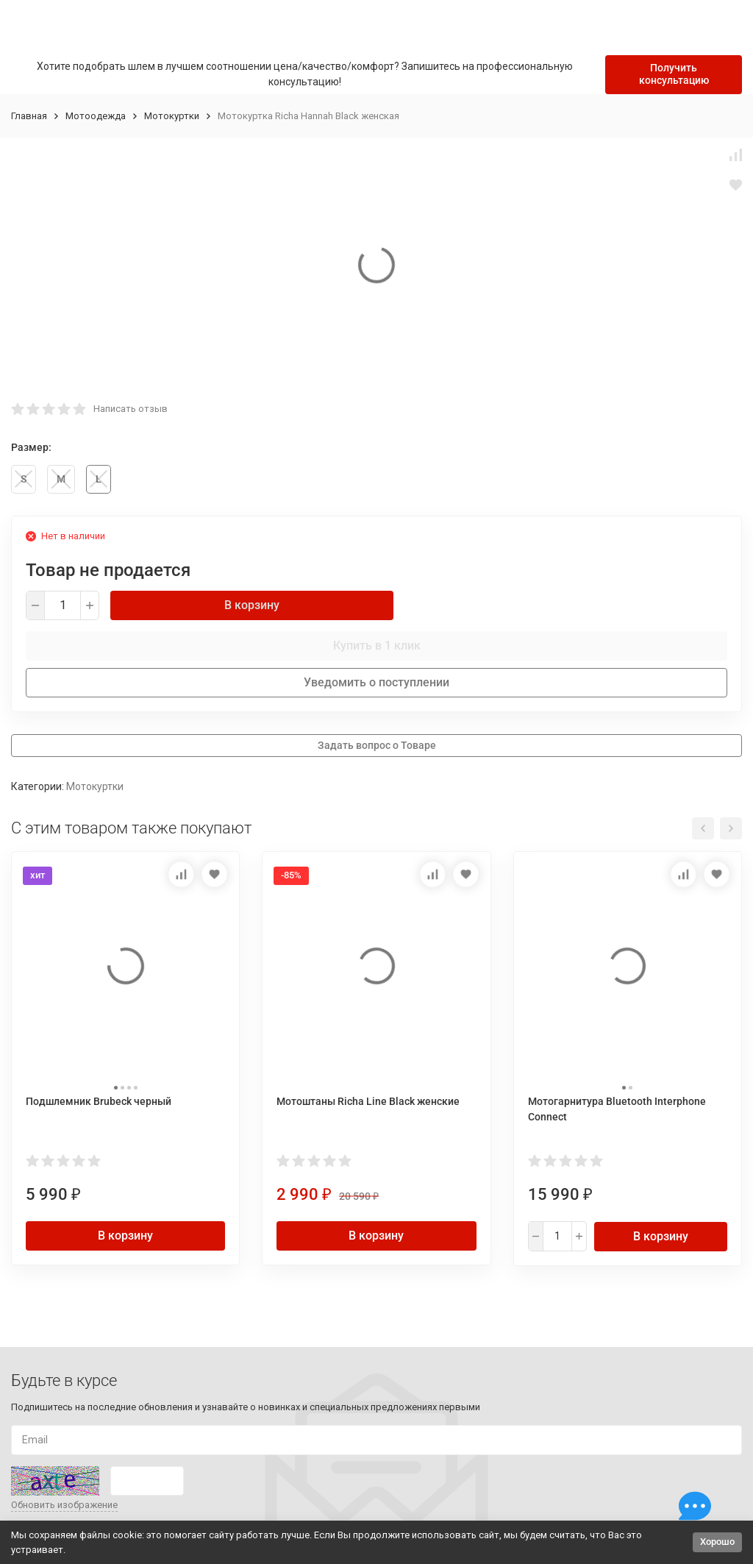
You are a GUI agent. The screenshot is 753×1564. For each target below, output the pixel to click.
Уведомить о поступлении (376, 682)
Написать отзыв (130, 408)
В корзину (251, 605)
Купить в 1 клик (377, 646)
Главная (29, 115)
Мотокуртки (171, 115)
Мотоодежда (95, 115)
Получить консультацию (674, 74)
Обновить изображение (64, 1504)
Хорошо (717, 1541)
